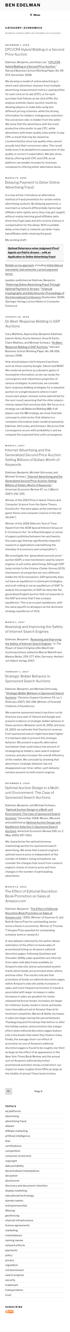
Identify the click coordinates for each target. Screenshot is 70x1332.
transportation (14, 1290)
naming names (14, 1240)
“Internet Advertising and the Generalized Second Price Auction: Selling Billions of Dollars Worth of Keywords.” (34, 481)
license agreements (17, 1225)
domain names (14, 1200)
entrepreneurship (16, 1205)
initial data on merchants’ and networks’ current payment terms (34, 269)
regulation (11, 1265)
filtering (10, 1210)
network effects (15, 1245)
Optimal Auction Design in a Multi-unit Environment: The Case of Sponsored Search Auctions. (32, 814)
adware (9, 1126)
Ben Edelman (22, 5)
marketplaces (13, 1235)
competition (12, 1150)
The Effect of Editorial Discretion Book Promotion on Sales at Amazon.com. (31, 913)
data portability (14, 1165)
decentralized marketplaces (22, 1170)
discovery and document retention (26, 1185)
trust (8, 1295)
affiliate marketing (16, 1131)
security (10, 1280)
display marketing (16, 1190)
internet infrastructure (19, 1220)
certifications (13, 1146)
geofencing (12, 1215)
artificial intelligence (17, 1136)
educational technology (19, 1195)
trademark (11, 1285)
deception (11, 1175)
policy (9, 1255)
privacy (9, 1260)
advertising (12, 1116)
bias (7, 1141)
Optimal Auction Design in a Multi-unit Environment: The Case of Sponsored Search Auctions (32, 793)
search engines (14, 1275)
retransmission (14, 1270)
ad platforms (13, 1111)
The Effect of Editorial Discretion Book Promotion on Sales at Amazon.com (31, 896)
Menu (35, 14)
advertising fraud (15, 1121)
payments (11, 1250)
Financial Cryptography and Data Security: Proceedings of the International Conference (34, 293)
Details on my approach (19, 265)
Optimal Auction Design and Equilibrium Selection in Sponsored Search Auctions (32, 827)
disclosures (12, 1180)
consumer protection (18, 1155)
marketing (11, 1230)
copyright (11, 1160)
